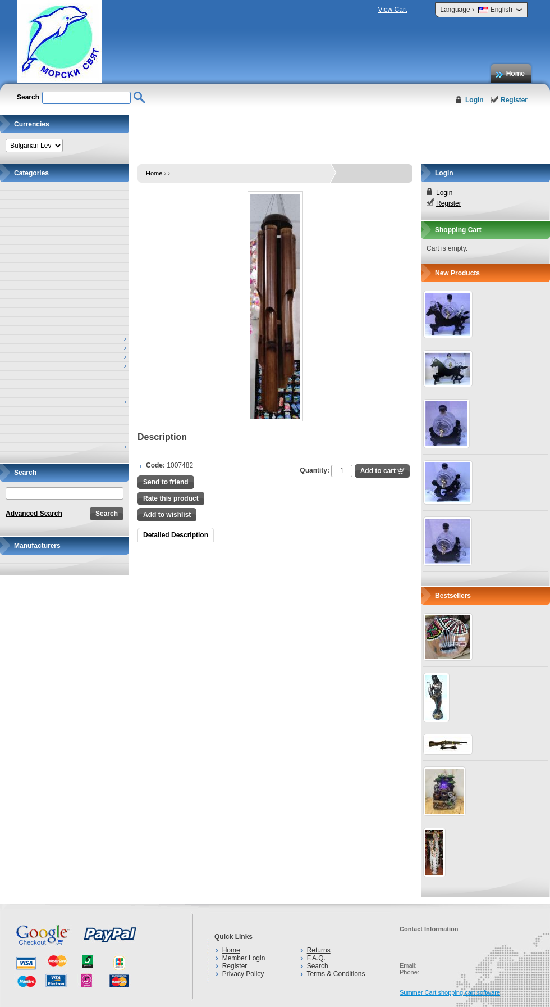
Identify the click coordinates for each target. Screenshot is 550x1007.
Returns (319, 950)
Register (514, 100)
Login (474, 100)
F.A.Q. (316, 958)
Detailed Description (175, 535)
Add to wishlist (167, 515)
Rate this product (171, 498)
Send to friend (166, 482)
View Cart (392, 9)
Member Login (243, 958)
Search (317, 966)
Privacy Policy (243, 974)
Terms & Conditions (335, 974)
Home (515, 74)
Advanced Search (34, 514)
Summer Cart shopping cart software (450, 992)
